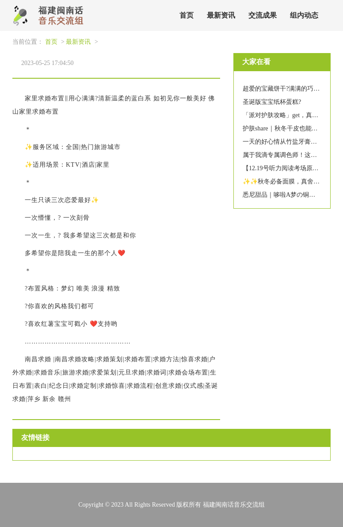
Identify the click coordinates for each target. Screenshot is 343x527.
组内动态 (304, 15)
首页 (186, 15)
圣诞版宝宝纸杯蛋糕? (272, 102)
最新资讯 (221, 15)
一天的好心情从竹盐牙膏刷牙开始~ (291, 141)
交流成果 (262, 15)
